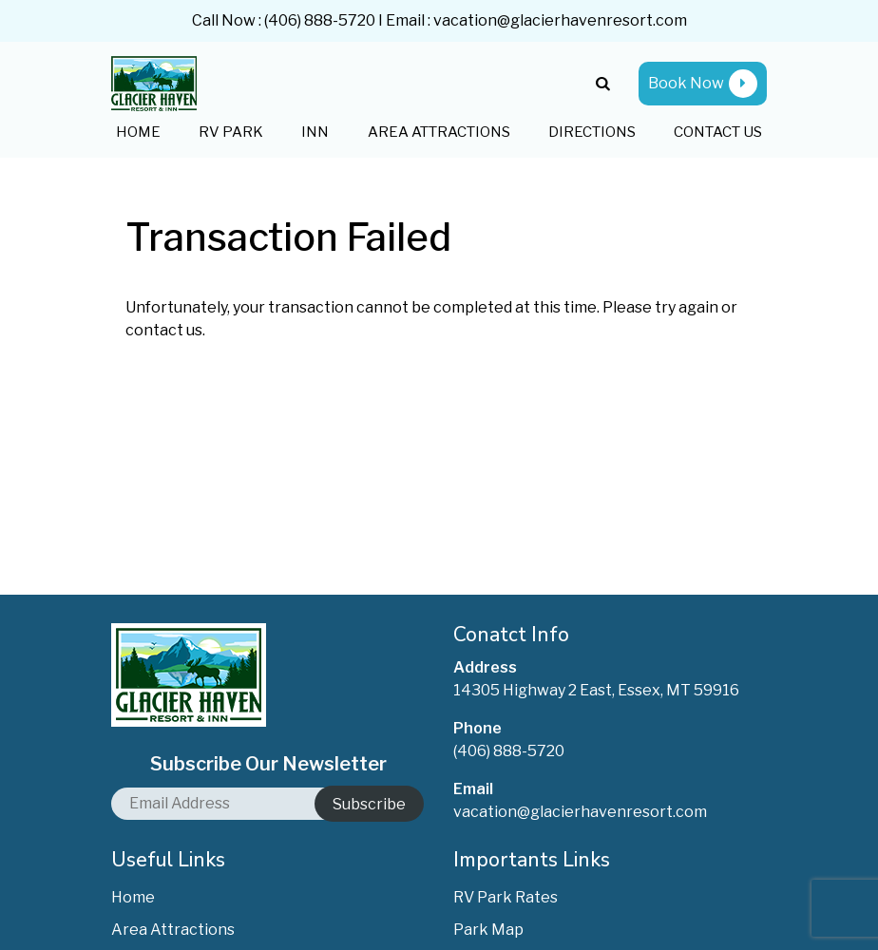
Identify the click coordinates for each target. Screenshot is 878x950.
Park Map (488, 930)
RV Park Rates (505, 897)
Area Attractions (439, 132)
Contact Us (718, 132)
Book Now (702, 83)
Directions (592, 132)
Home (138, 132)
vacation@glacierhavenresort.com (560, 20)
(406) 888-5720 (319, 20)
